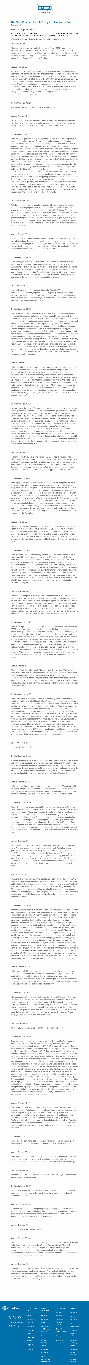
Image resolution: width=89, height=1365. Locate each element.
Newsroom (44, 1336)
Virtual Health (60, 1340)
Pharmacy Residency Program (73, 1343)
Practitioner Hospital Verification (74, 1352)
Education (73, 1312)
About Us (44, 1315)
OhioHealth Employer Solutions (44, 1343)
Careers (29, 1315)
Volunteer (30, 1349)
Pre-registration (60, 1336)
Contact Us (30, 1326)
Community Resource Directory (59, 1322)
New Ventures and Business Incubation (45, 1329)
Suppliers (30, 1345)
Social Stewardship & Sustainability (45, 1359)
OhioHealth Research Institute (73, 1333)
